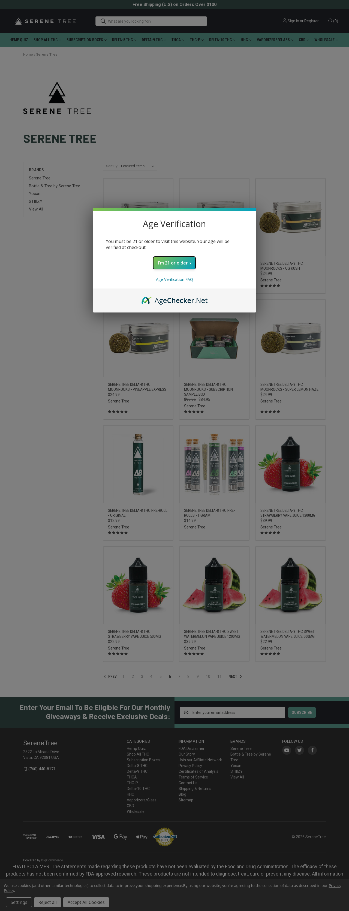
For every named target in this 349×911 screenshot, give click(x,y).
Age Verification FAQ (174, 279)
